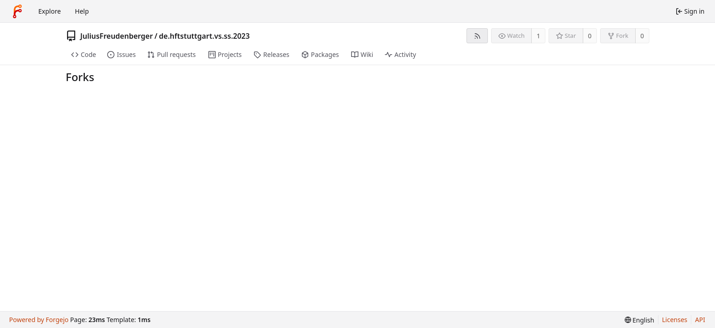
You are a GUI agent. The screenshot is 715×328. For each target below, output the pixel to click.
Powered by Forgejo (38, 319)
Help (82, 11)
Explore (49, 11)
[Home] (17, 11)
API (700, 319)
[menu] (639, 320)
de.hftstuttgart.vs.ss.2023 (204, 36)
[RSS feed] (477, 35)
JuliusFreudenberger (116, 36)
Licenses (675, 319)
